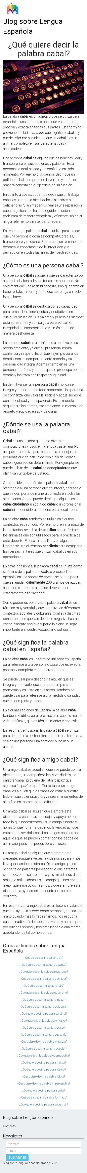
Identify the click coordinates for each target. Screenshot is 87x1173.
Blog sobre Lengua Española (33, 26)
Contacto (9, 1126)
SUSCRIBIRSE (17, 1157)
